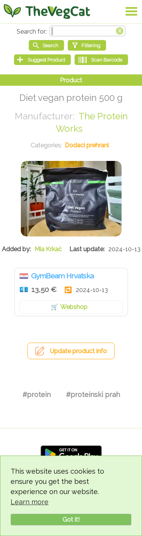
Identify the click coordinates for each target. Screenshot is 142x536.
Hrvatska (23, 276)
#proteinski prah (93, 395)
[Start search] (46, 45)
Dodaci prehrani (87, 145)
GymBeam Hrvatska (62, 276)
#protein (36, 395)
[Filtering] (87, 45)
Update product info (78, 351)
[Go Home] (47, 11)
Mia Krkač (48, 249)
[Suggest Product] (42, 59)
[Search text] (87, 31)
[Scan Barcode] (101, 59)
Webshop (73, 306)
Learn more (29, 502)
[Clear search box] (119, 30)
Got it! (71, 519)
